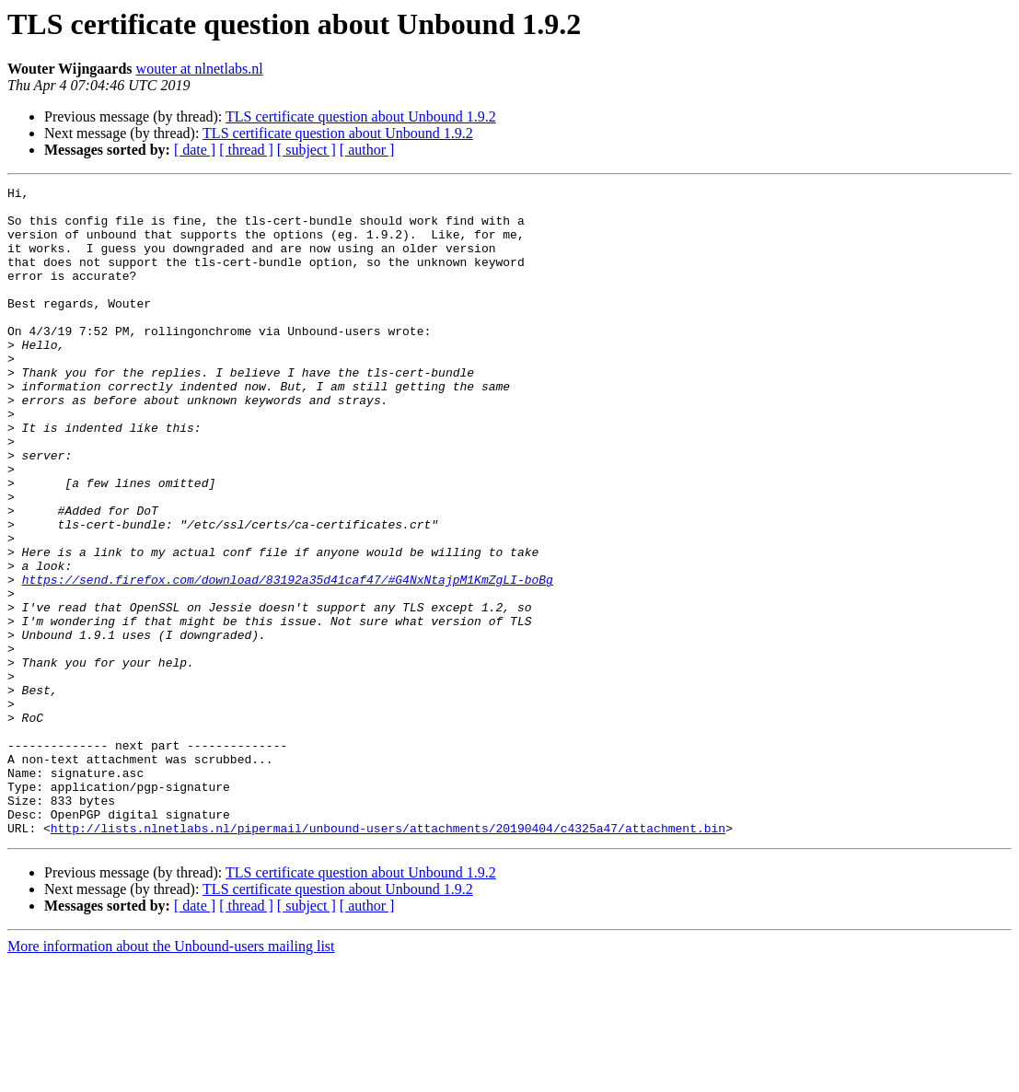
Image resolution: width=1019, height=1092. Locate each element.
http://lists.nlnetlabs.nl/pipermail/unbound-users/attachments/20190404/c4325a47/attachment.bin (388, 957)
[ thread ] (246, 149)
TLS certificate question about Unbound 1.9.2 (361, 116)
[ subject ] (306, 149)
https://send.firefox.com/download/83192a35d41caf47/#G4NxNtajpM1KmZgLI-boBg (287, 659)
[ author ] (367, 149)
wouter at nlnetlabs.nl (199, 68)
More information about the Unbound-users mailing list (171, 1076)
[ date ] (194, 149)
